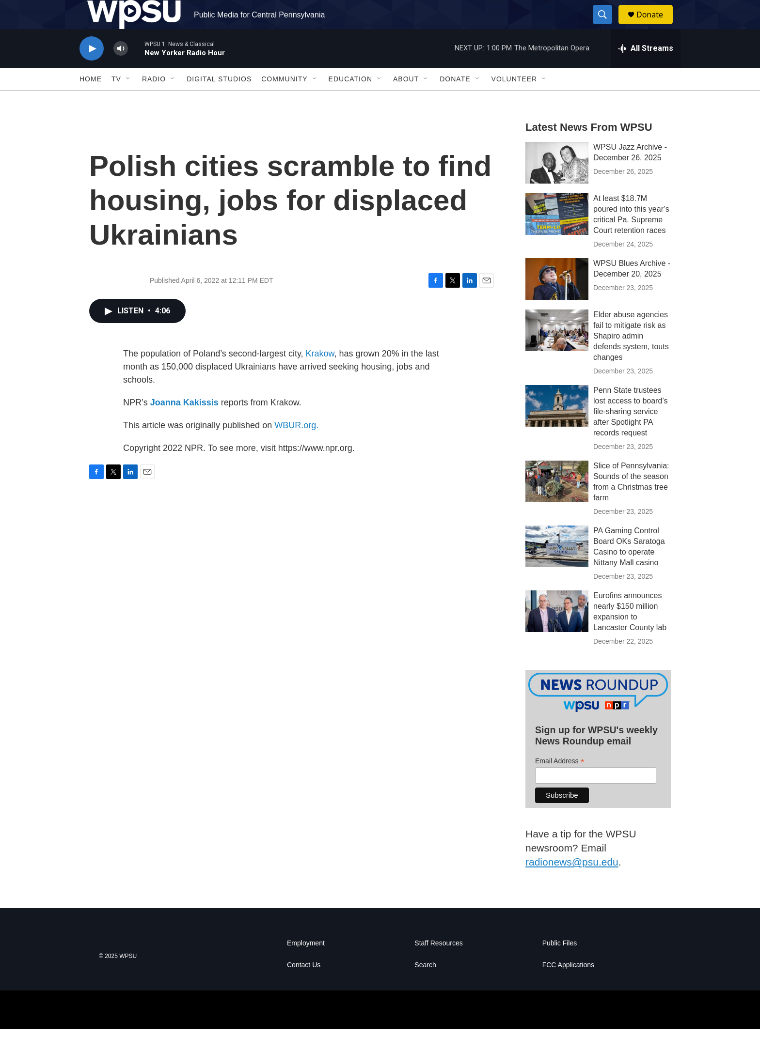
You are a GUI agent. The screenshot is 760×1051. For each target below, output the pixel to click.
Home (90, 101)
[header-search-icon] (607, 25)
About (406, 101)
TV (116, 101)
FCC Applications (568, 986)
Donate (656, 25)
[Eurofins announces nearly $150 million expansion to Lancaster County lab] (556, 633)
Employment (306, 965)
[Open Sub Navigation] (128, 101)
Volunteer (514, 101)
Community (284, 101)
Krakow (320, 375)
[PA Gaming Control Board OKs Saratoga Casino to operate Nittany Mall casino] (556, 568)
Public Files (559, 965)
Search (425, 986)
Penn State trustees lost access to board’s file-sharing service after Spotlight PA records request (630, 433)
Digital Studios (219, 101)
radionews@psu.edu (571, 883)
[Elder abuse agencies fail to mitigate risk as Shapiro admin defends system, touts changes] (556, 352)
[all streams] (646, 70)
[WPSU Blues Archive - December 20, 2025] (556, 301)
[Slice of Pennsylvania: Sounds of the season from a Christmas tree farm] (556, 503)
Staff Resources (438, 965)
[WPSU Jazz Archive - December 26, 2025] (556, 184)
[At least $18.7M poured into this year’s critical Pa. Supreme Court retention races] (556, 236)
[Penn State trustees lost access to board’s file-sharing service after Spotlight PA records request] (556, 427)
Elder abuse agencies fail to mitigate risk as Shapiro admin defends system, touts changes (631, 357)
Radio (154, 101)
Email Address (560, 783)
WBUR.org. (296, 447)
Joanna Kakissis (184, 424)
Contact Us (303, 986)
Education (350, 101)
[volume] (120, 70)
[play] (91, 70)
